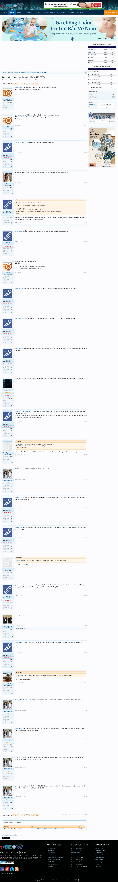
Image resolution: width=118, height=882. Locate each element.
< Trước (14, 83)
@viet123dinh (19, 497)
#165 (85, 507)
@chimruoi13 (19, 469)
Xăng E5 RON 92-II (92, 54)
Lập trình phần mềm (76, 848)
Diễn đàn (12, 12)
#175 (85, 796)
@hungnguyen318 (21, 786)
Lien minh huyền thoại (100, 861)
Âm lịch (91, 107)
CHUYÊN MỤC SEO (54, 845)
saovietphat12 (8, 626)
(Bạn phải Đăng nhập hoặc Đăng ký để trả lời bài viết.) (74, 814)
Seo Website (51, 850)
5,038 (12, 161)
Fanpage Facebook (93, 112)
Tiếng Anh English (99, 857)
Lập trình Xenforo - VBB (77, 857)
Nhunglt (113, 97)
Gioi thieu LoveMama (49, 12)
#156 (85, 241)
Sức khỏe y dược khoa (100, 859)
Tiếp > (37, 83)
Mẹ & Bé (97, 864)
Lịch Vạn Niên (28, 12)
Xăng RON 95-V (92, 49)
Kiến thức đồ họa (75, 852)
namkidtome (8, 390)
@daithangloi (19, 318)
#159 (85, 328)
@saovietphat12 (20, 585)
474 (12, 486)
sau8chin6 (8, 684)
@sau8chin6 (19, 642)
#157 (85, 272)
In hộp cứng (80, 12)
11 (12, 457)
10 (33, 83)
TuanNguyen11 (7, 453)
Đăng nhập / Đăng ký (111, 12)
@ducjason (18, 87)
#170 (85, 652)
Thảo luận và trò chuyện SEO (54, 859)
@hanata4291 (19, 231)
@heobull (18, 411)
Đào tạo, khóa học (99, 855)
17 (12, 688)
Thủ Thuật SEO (51, 848)
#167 (85, 567)
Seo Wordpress (51, 852)
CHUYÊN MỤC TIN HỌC (79, 845)
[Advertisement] (44, 57)
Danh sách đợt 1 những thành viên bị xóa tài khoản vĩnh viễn (47, 828)
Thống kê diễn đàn (93, 91)
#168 (85, 595)
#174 (85, 767)
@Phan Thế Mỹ (20, 142)
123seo (8, 99)
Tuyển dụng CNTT (99, 852)
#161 (85, 389)
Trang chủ (4, 12)
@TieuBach (18, 728)
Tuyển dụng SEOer (100, 850)
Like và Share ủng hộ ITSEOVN (12, 835)
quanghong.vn (61, 12)
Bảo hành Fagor (99, 848)
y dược (53, 348)
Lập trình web (74, 855)
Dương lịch (92, 104)
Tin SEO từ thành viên (53, 861)
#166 (85, 537)
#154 (85, 182)
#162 (85, 421)
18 (12, 634)
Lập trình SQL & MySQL (77, 850)
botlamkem (8, 569)
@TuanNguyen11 (20, 115)
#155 (85, 222)
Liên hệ (19, 12)
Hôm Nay (91, 102)
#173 (85, 738)
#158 (85, 299)
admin (32, 79)
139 (12, 104)
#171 (85, 682)
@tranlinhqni (32, 378)
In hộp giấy (71, 12)
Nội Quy (11, 873)
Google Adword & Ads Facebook (55, 857)
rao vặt (20, 217)
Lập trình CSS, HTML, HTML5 (79, 866)
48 (12, 403)
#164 (85, 479)
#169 (85, 625)
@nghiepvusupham (21, 757)
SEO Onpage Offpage (53, 855)
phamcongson (8, 480)
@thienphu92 (19, 348)
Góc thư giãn (98, 866)
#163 (85, 454)
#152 (85, 125)
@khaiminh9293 (27, 411)
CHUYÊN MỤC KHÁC (101, 845)
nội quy (35, 203)
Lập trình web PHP (76, 861)
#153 (85, 152)
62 (12, 400)
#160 (85, 359)
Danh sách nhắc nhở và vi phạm (17, 79)
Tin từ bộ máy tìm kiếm (53, 864)
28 (12, 107)
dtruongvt (18, 225)
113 (12, 164)
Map (1, 873)
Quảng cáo (91, 126)
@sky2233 (18, 527)
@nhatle (17, 415)
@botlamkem (19, 288)
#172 (85, 710)
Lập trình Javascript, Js (77, 864)
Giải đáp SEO (51, 866)
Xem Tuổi (37, 12)
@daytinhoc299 (20, 700)
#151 (85, 98)
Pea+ (7, 184)
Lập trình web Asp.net (76, 859)
